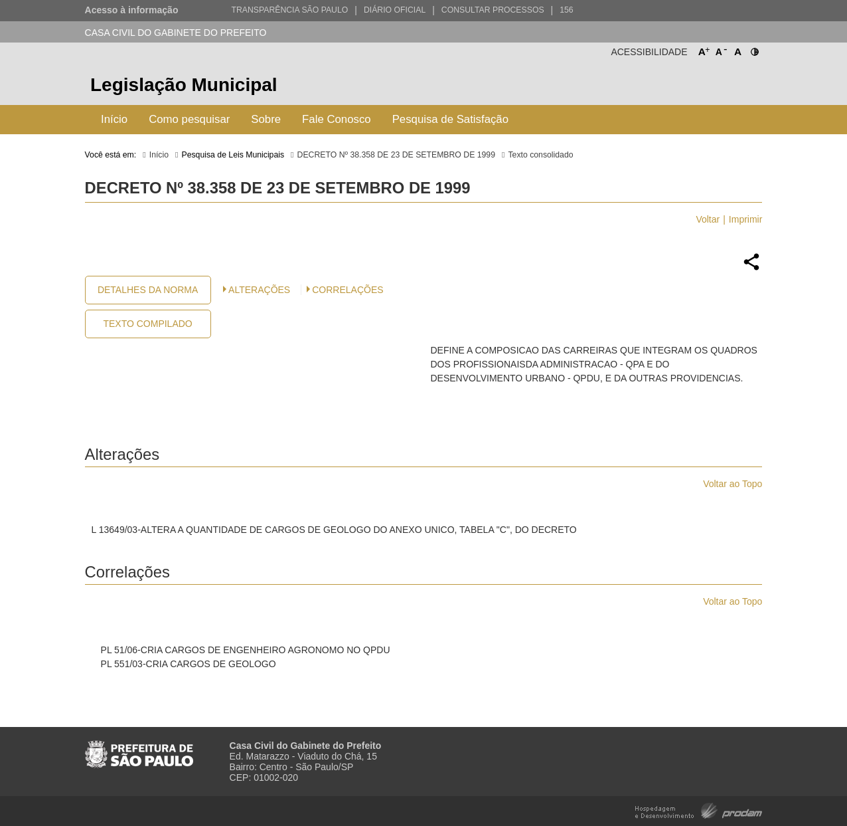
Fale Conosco (336, 119)
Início (114, 119)
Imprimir (746, 219)
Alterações (259, 289)
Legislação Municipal (183, 84)
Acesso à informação (132, 10)
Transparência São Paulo (289, 10)
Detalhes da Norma (148, 289)
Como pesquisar (189, 119)
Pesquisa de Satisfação (450, 119)
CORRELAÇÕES (347, 289)
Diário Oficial (394, 10)
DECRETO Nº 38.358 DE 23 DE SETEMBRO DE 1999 (396, 154)
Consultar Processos (492, 10)
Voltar (708, 219)
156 (566, 10)
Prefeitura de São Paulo (712, 86)
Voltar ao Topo (732, 483)
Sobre (266, 119)
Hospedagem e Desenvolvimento (698, 810)
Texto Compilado (147, 323)
